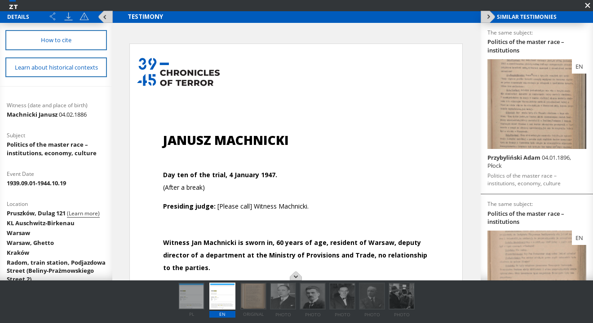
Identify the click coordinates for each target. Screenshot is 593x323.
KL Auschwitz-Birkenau (41, 223)
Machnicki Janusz (47, 114)
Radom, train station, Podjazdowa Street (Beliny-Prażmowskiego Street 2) (56, 271)
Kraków (18, 253)
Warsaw (18, 233)
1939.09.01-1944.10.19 (36, 183)
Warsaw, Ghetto (30, 243)
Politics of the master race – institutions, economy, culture (52, 148)
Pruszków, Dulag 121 (37, 213)
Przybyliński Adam (529, 161)
